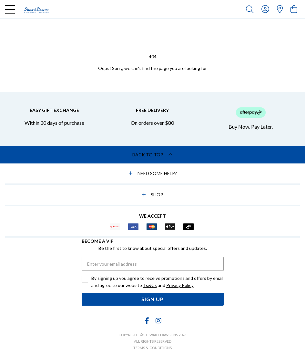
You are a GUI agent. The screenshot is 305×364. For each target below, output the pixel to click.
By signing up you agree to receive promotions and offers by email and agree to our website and (157, 282)
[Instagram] (158, 320)
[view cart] (293, 9)
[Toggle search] (251, 9)
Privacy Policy (180, 285)
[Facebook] (147, 320)
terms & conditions (152, 348)
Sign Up (152, 299)
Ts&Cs (150, 285)
